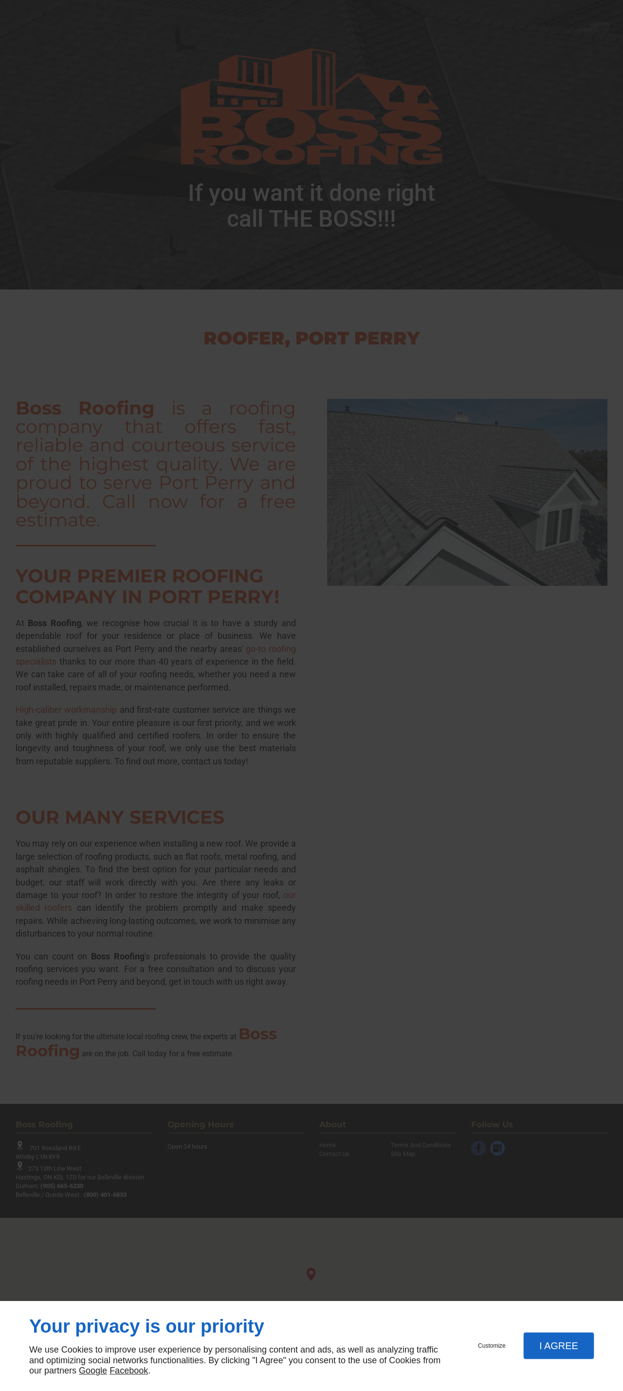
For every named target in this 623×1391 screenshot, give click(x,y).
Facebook (129, 1370)
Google (93, 1370)
